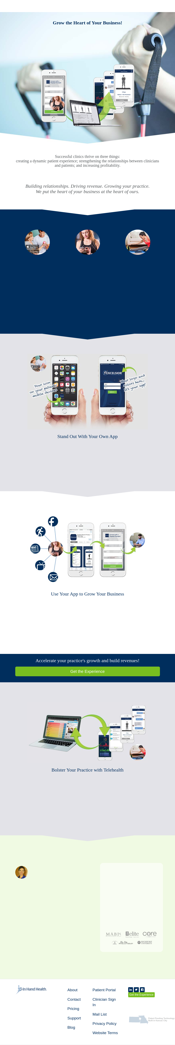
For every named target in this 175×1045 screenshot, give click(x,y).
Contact (74, 999)
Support (74, 1018)
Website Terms (105, 1033)
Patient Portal (104, 990)
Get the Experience (87, 671)
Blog (71, 1027)
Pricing (73, 1009)
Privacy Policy (105, 1023)
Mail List (100, 1014)
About (73, 990)
